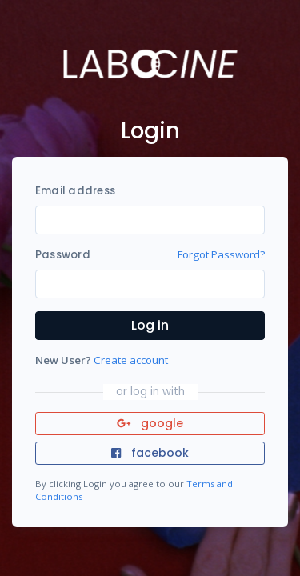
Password (62, 254)
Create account (131, 360)
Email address (75, 190)
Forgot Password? (221, 254)
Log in (150, 325)
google (150, 423)
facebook (149, 453)
